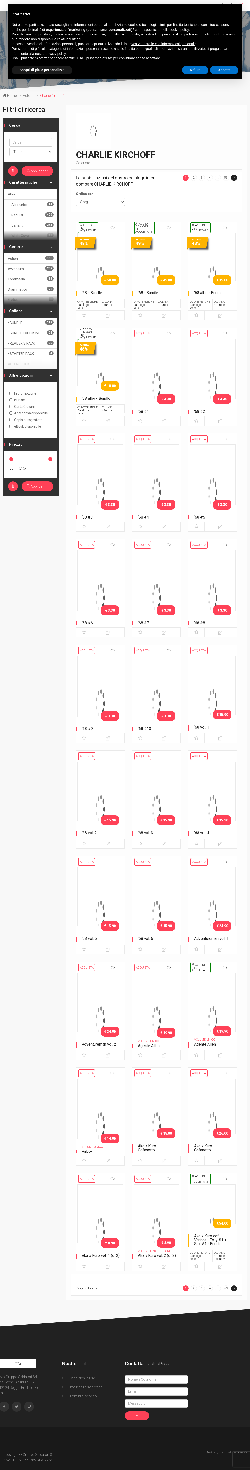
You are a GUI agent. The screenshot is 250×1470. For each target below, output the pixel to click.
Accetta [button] (224, 70)
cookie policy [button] (179, 30)
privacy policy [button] (56, 54)
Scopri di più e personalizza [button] (42, 70)
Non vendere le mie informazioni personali (162, 44)
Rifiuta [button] (195, 70)
